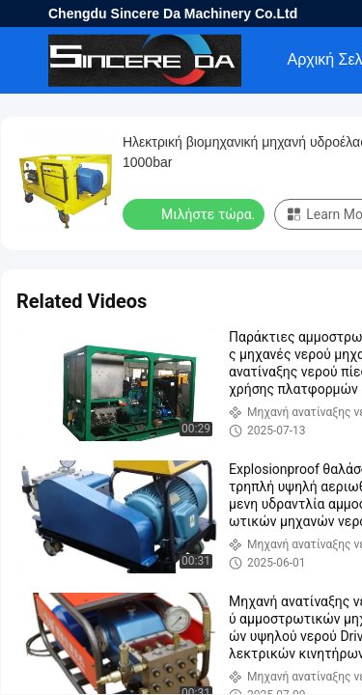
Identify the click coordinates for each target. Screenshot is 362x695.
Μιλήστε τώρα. (195, 213)
